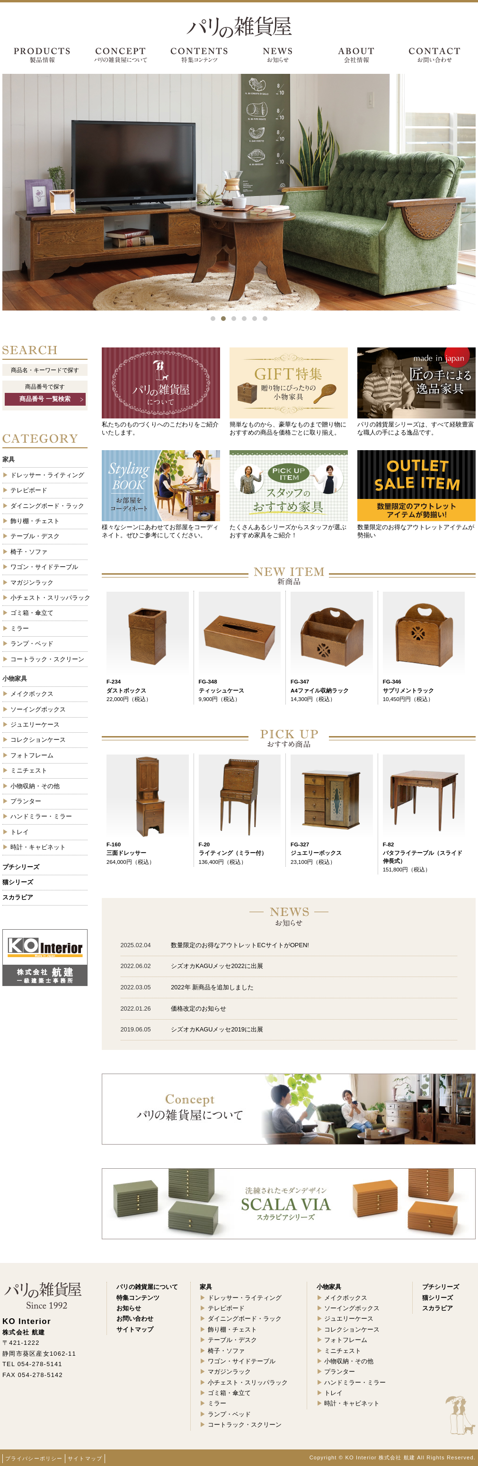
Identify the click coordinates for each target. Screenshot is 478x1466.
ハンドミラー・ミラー (41, 816)
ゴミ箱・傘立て (31, 612)
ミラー (19, 628)
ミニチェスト (28, 770)
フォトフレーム (31, 755)
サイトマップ (85, 1458)
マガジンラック (31, 582)
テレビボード (28, 490)
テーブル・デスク (35, 536)
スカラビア (17, 897)
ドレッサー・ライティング (47, 475)
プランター (25, 801)
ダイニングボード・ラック (47, 505)
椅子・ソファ (28, 551)
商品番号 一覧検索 (45, 399)
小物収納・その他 (35, 786)
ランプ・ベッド (31, 643)
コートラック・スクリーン (47, 659)
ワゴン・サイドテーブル (44, 566)
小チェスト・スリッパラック (49, 597)
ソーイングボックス (38, 709)
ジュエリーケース (35, 724)
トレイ (19, 831)
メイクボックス (31, 693)
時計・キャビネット (38, 847)
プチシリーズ (20, 867)
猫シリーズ (17, 882)
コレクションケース (38, 739)
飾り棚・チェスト (35, 520)
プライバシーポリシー (33, 1458)
